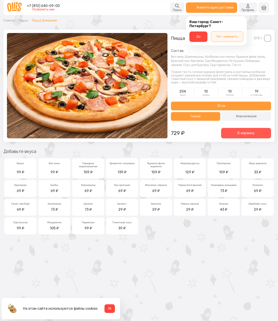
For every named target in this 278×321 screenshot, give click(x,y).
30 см (221, 106)
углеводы (256, 94)
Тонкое (195, 116)
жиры (206, 94)
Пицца (23, 20)
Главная (9, 20)
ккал (182, 94)
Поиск (177, 7)
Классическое (246, 116)
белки (230, 94)
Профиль (248, 7)
